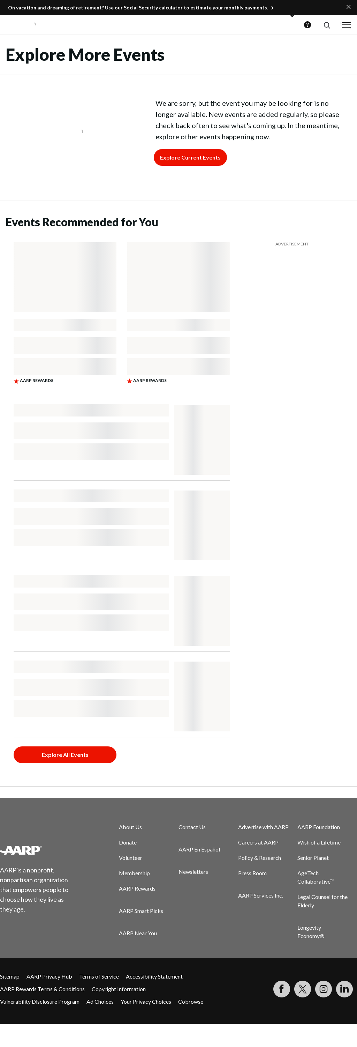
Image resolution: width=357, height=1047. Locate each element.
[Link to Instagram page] (323, 989)
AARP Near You (138, 933)
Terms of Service (99, 976)
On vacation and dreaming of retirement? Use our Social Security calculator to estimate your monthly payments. (138, 7)
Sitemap (10, 976)
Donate (128, 842)
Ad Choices (100, 1001)
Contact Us (192, 827)
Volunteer (130, 857)
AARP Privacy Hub (49, 976)
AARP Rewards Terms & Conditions (42, 989)
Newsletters (193, 871)
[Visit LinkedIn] (344, 989)
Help (307, 24)
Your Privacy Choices (146, 1001)
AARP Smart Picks (141, 910)
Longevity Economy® (311, 931)
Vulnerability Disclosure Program (39, 1001)
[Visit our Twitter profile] (302, 989)
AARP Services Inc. (260, 895)
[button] (326, 25)
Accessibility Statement (154, 976)
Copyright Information (119, 989)
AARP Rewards (137, 888)
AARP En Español (199, 849)
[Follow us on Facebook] (281, 989)
